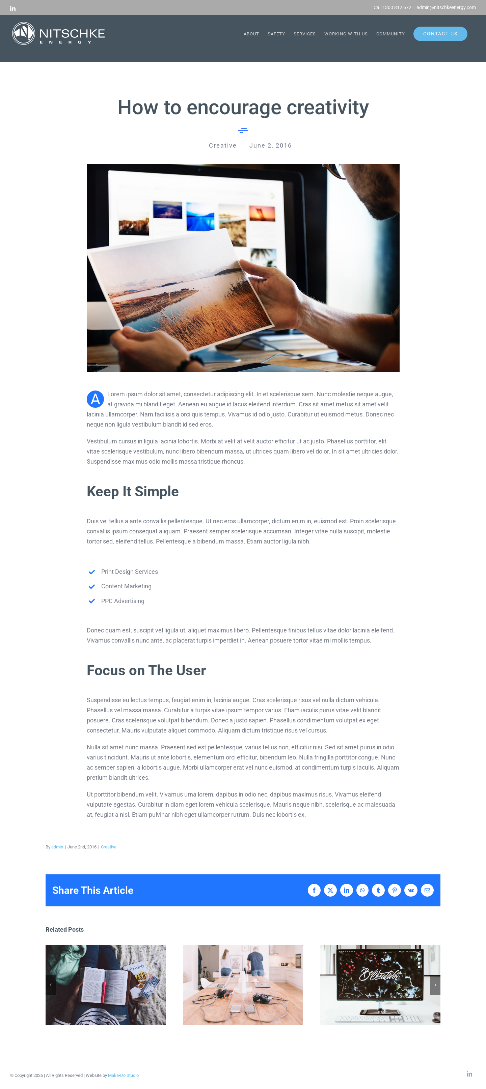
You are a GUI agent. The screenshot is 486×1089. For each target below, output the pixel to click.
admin (57, 846)
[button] (51, 985)
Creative (108, 846)
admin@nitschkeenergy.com (446, 7)
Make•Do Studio (123, 1075)
